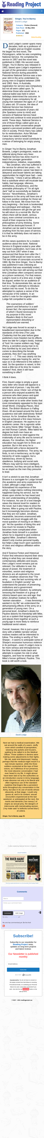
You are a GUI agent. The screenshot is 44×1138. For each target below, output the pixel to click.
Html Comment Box (13, 917)
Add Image (19, 913)
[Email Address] (23, 964)
